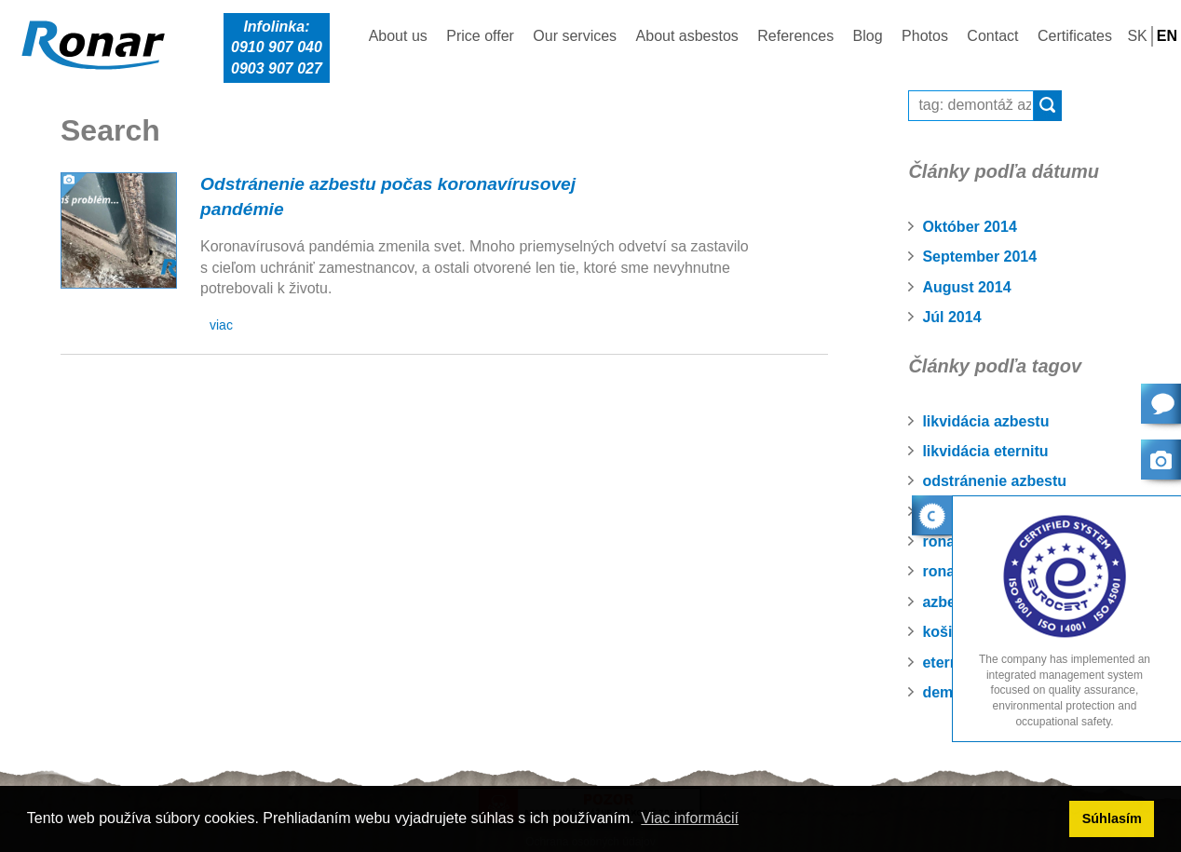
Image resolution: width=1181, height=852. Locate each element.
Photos (925, 36)
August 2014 (966, 287)
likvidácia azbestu (985, 421)
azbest (945, 602)
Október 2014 (969, 227)
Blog (868, 36)
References (795, 36)
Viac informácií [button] (690, 818)
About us (398, 36)
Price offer (480, 36)
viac (221, 325)
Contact (992, 36)
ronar (941, 571)
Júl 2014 (951, 317)
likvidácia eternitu (985, 451)
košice (945, 632)
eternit (945, 662)
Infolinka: (276, 49)
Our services (575, 36)
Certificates (1075, 36)
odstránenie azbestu (994, 481)
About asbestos (687, 36)
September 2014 (979, 256)
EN (1167, 36)
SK (1137, 36)
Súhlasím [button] (1112, 818)
